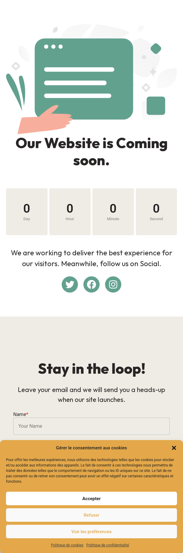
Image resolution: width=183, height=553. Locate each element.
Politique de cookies (67, 545)
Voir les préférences (91, 531)
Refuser (91, 515)
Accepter (91, 498)
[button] (174, 448)
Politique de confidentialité (107, 545)
